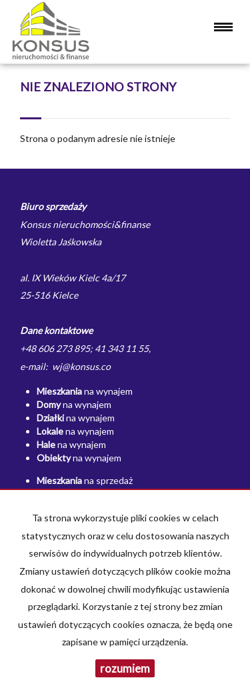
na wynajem (85, 391)
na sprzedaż (85, 480)
